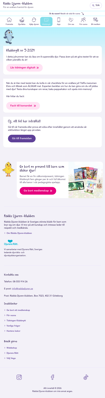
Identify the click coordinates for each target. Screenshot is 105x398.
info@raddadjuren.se (22, 289)
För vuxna (11, 316)
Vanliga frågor (13, 326)
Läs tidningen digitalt (24, 67)
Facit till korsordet (23, 106)
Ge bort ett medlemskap (18, 310)
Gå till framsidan (22, 138)
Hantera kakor (13, 331)
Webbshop (12, 348)
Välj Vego (11, 358)
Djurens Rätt (12, 353)
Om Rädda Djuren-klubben (19, 233)
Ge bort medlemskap (38, 191)
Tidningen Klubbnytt (16, 321)
